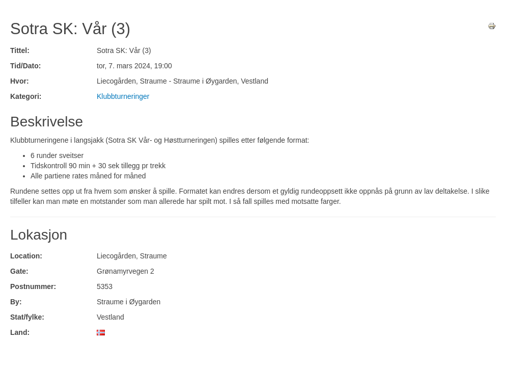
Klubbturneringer (123, 96)
